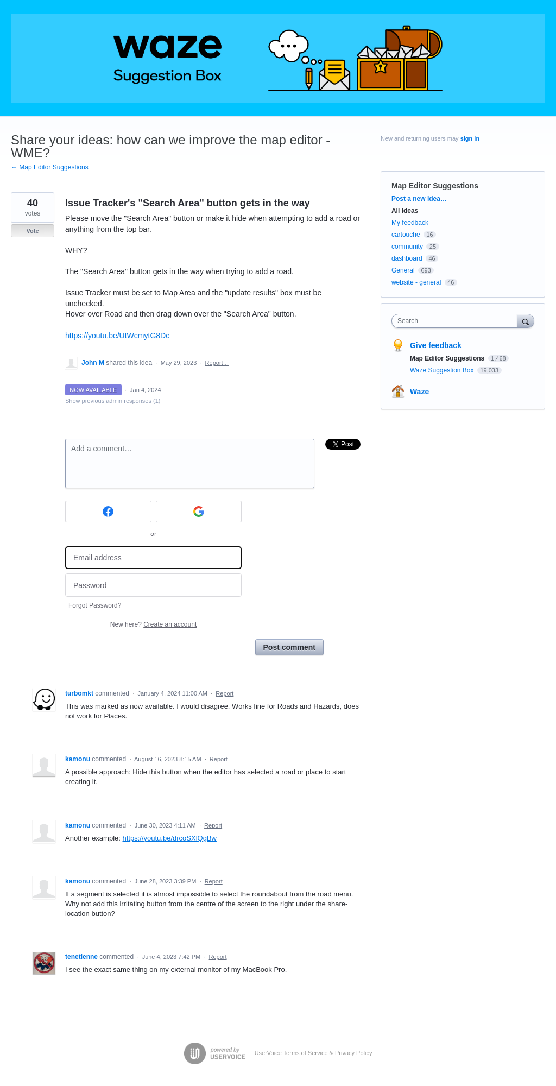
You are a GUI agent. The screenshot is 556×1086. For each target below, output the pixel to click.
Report (224, 693)
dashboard (406, 258)
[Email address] (153, 558)
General (403, 270)
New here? (153, 624)
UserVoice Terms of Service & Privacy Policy (313, 1053)
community (407, 246)
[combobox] (457, 321)
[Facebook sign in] (108, 511)
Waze (419, 391)
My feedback (409, 222)
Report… (217, 362)
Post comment (289, 647)
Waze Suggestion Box (443, 370)
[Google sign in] (199, 511)
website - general (416, 282)
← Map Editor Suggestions (50, 167)
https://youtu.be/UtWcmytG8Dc (117, 335)
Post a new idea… (419, 199)
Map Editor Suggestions (434, 185)
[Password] (153, 585)
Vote (32, 231)
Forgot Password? (94, 605)
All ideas (404, 210)
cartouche (405, 234)
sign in (469, 138)
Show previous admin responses (112, 400)
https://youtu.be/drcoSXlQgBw (170, 838)
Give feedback (436, 345)
